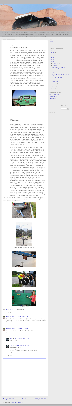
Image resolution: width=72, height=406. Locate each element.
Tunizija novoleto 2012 (56, 45)
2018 (52, 52)
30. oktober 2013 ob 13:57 (23, 328)
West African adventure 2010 (57, 43)
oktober (54, 65)
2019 (52, 50)
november (55, 63)
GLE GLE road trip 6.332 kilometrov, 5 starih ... (58, 78)
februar (54, 83)
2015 (52, 57)
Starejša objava (40, 399)
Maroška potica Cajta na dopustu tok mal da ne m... (60, 68)
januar (54, 86)
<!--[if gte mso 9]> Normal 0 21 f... (60, 71)
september (55, 81)
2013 (52, 61)
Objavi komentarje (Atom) (18, 402)
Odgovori (8, 324)
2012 (52, 88)
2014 (52, 59)
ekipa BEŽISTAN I (54, 94)
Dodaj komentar (7, 360)
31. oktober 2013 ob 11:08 (22, 345)
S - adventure (53, 96)
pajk (11, 338)
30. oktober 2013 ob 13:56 (23, 316)
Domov (24, 399)
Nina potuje (53, 98)
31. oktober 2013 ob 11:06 (22, 338)
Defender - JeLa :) (10, 316)
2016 (52, 55)
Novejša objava (8, 399)
